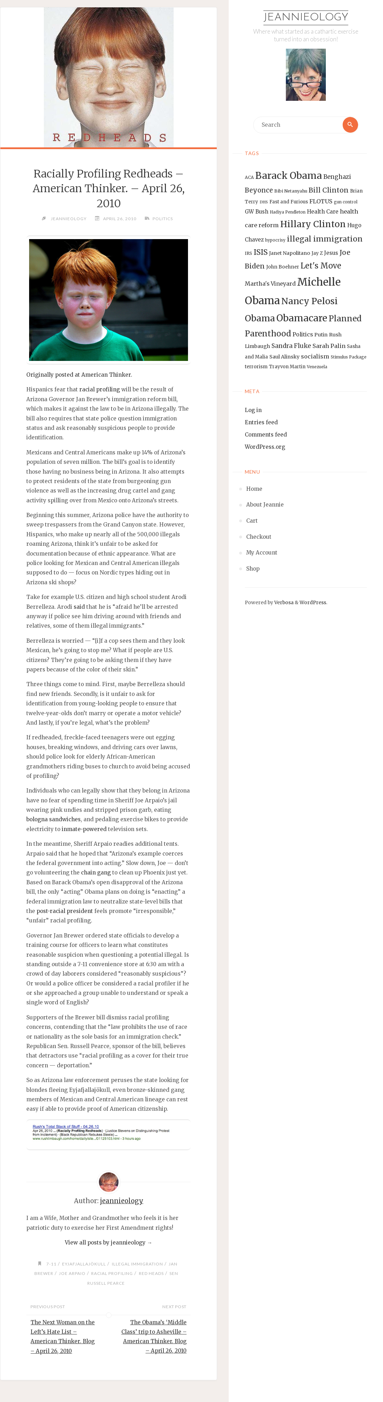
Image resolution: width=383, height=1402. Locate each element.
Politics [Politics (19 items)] (303, 334)
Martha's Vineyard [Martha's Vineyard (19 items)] (270, 283)
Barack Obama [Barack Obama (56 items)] (288, 176)
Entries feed (261, 422)
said (79, 607)
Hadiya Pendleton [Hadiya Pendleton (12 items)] (287, 212)
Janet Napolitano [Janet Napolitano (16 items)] (289, 253)
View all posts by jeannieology (108, 1243)
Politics (163, 218)
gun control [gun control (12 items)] (345, 202)
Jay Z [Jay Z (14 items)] (317, 254)
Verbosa (283, 603)
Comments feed (266, 435)
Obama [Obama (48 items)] (260, 318)
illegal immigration (137, 1264)
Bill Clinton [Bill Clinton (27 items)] (329, 190)
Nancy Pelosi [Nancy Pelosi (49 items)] (309, 301)
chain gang (96, 873)
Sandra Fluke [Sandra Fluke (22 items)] (291, 346)
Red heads (153, 1273)
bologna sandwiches (53, 819)
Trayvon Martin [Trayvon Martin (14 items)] (287, 367)
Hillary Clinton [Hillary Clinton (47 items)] (313, 224)
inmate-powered (84, 829)
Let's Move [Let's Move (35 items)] (321, 266)
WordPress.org (265, 447)
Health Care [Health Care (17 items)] (322, 211)
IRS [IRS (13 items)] (248, 253)
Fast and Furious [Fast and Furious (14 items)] (288, 202)
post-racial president (64, 911)
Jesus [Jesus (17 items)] (331, 253)
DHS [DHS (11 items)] (264, 202)
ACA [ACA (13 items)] (249, 177)
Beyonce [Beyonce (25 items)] (259, 190)
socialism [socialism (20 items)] (315, 356)
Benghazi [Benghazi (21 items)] (337, 177)
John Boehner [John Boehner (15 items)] (282, 267)
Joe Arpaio (71, 1273)
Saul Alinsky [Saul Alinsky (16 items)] (284, 357)
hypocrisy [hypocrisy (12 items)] (275, 240)
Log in (253, 410)
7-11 (50, 1264)
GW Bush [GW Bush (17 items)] (256, 211)
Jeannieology (306, 17)
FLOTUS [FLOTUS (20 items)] (320, 201)
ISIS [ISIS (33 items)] (261, 252)
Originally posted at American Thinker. (79, 374)
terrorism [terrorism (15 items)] (256, 367)
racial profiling (99, 389)
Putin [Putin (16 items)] (321, 335)
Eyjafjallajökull (83, 1264)
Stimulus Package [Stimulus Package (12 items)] (349, 357)
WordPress (313, 603)
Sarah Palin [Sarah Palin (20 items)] (329, 346)
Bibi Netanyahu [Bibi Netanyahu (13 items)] (290, 191)
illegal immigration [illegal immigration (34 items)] (325, 239)
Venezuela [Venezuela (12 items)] (317, 367)
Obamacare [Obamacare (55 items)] (301, 318)
